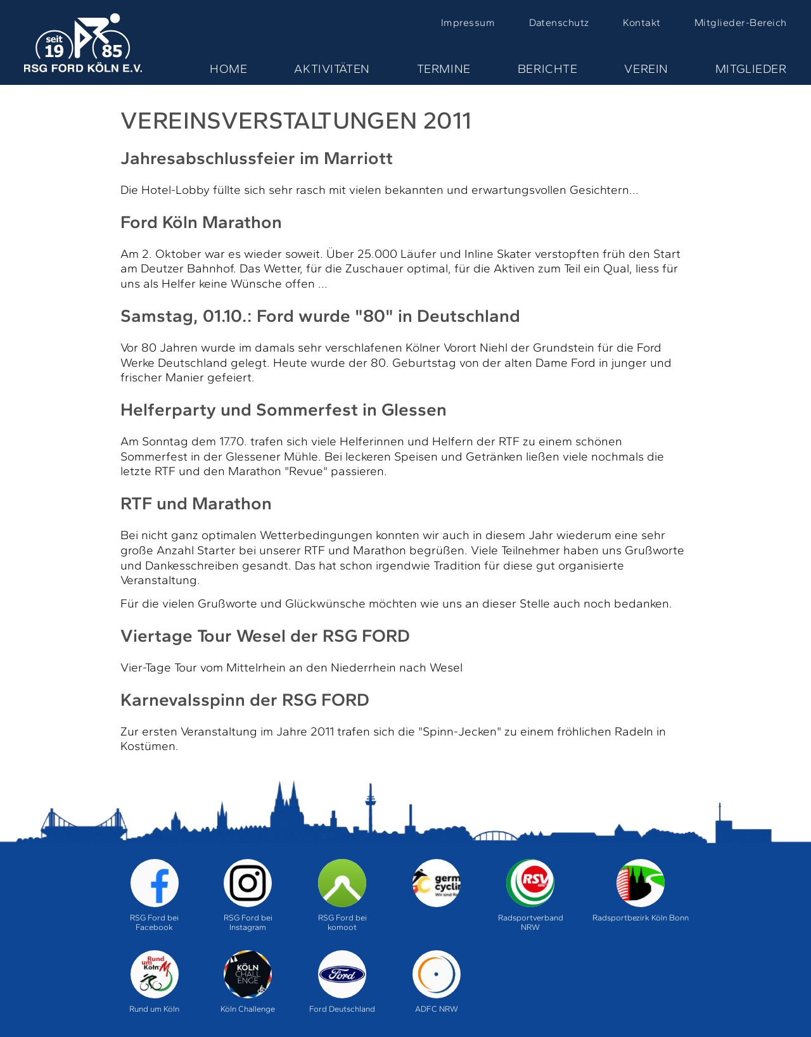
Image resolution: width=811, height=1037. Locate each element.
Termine (444, 68)
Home (228, 68)
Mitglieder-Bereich (740, 22)
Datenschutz (559, 22)
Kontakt (641, 22)
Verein (646, 68)
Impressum (468, 22)
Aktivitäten (331, 68)
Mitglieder (751, 68)
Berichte (548, 68)
